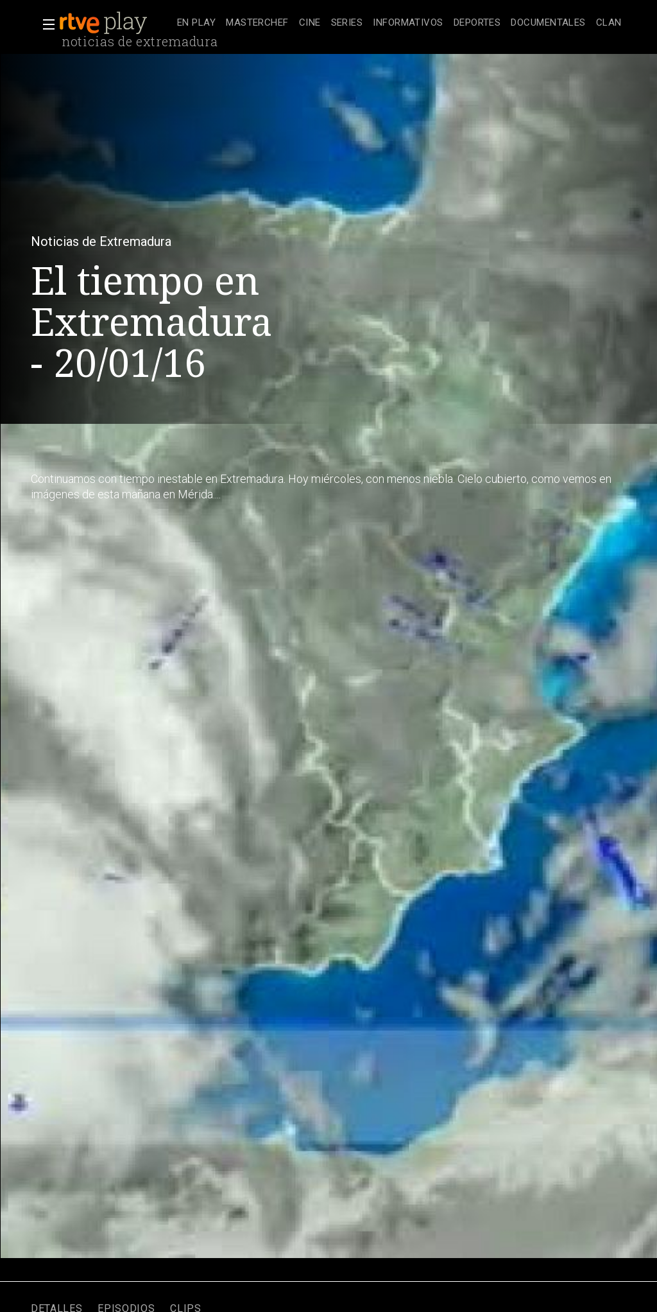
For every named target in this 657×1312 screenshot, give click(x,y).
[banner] (115, 23)
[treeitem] (196, 23)
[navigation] (399, 23)
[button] (45, 24)
